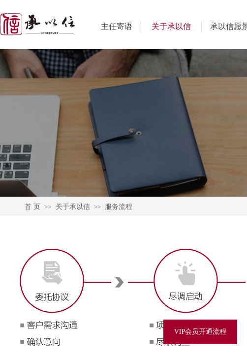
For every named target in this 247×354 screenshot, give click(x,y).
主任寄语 (116, 26)
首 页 (32, 206)
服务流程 (118, 206)
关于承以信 (171, 26)
